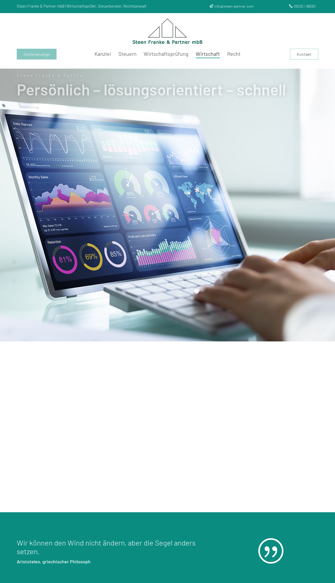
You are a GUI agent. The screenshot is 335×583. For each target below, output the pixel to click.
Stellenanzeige (37, 54)
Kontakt (304, 54)
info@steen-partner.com (234, 6)
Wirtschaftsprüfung (166, 54)
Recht (234, 54)
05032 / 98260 (305, 6)
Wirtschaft (208, 54)
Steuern (127, 54)
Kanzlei (102, 54)
